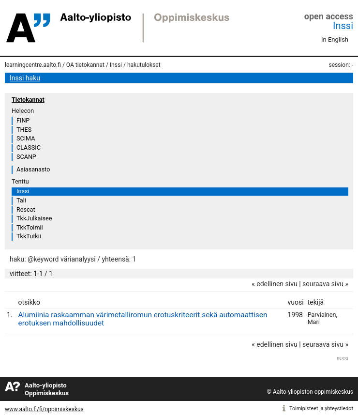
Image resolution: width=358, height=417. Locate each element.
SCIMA (25, 138)
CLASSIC (28, 147)
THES (23, 129)
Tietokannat (28, 99)
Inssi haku (25, 78)
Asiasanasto (33, 169)
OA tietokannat (85, 65)
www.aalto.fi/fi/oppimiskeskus (44, 409)
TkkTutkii (28, 236)
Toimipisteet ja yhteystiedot (321, 408)
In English (334, 39)
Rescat (25, 209)
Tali (21, 200)
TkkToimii (29, 227)
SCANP (26, 156)
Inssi (343, 25)
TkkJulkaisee (34, 218)
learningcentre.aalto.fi (33, 65)
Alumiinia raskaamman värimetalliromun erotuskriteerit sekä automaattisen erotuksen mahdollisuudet (143, 318)
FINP (23, 120)
